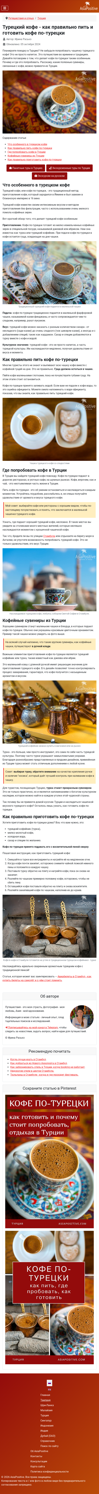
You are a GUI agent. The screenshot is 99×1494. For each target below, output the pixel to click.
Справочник (47, 1440)
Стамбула (49, 536)
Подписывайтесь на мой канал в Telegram (31, 1027)
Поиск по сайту (49, 1446)
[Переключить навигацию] (4, 8)
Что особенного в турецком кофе (27, 144)
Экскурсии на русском (50, 175)
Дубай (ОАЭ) (47, 1435)
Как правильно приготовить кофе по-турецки (35, 159)
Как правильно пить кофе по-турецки (30, 148)
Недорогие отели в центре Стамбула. (32, 1070)
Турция (44, 1415)
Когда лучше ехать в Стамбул (28, 1059)
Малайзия (46, 1410)
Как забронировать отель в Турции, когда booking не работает (47, 1067)
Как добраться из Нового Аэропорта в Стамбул (38, 1063)
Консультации (38, 1461)
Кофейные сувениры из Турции (26, 155)
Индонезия (46, 1425)
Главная (45, 1395)
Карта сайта (37, 1466)
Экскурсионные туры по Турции (69, 168)
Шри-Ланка (47, 1405)
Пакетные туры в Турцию (25, 168)
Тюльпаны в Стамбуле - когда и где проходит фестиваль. (44, 1074)
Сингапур (46, 1420)
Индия (44, 1430)
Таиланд (45, 1400)
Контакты (36, 1456)
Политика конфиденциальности (49, 1471)
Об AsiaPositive (39, 1451)
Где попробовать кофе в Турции (27, 151)
